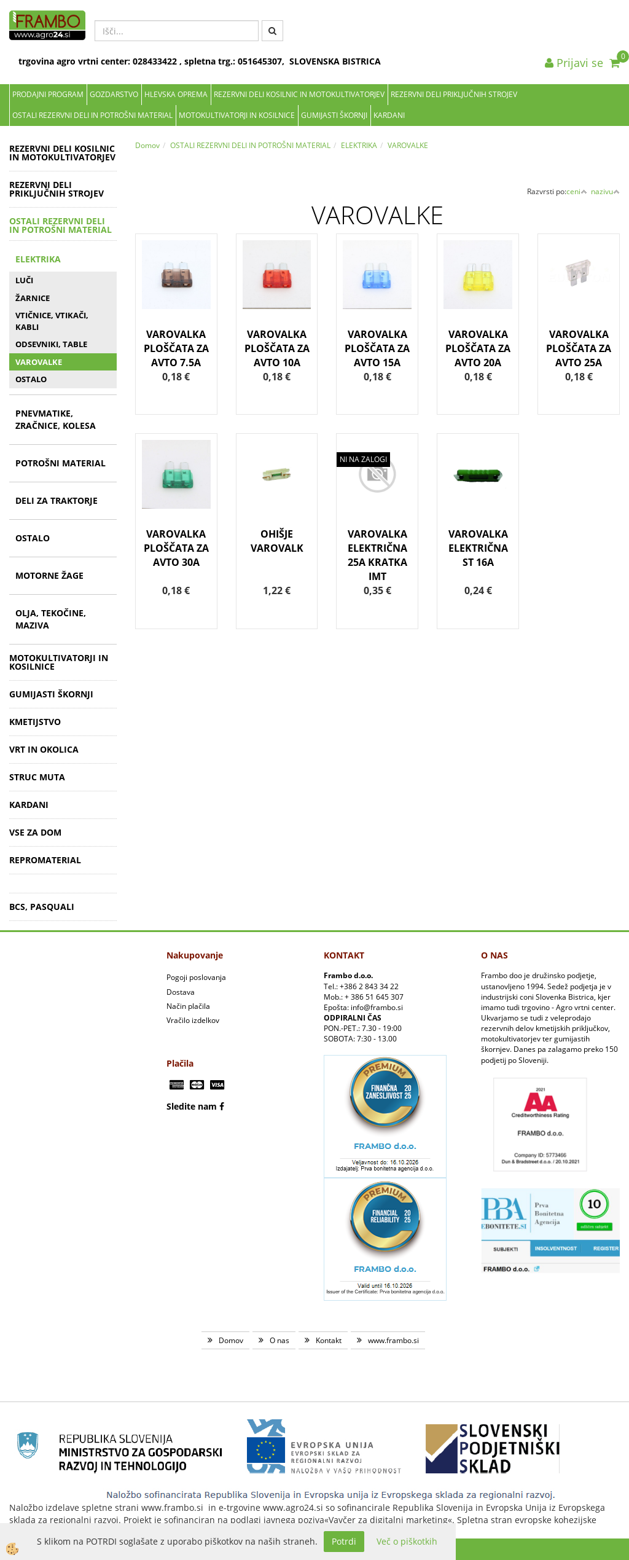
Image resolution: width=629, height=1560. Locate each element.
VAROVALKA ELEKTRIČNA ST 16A (478, 548)
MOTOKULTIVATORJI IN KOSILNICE (237, 115)
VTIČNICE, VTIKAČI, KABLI (51, 321)
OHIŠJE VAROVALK (277, 541)
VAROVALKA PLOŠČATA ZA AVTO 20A (477, 348)
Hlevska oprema (176, 94)
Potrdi (344, 1541)
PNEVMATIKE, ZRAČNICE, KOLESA (55, 419)
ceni (576, 191)
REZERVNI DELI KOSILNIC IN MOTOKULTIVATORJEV (299, 94)
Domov (147, 145)
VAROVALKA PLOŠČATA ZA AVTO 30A (176, 548)
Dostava (180, 992)
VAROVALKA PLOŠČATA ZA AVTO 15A (377, 348)
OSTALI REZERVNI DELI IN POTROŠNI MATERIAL (92, 115)
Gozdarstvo (114, 94)
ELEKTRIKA (38, 259)
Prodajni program (48, 94)
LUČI (24, 280)
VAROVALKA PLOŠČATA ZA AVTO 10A (277, 348)
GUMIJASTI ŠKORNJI (334, 115)
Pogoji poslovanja (196, 977)
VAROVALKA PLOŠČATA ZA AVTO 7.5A (176, 348)
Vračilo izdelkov (192, 1020)
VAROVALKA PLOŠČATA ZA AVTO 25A (578, 348)
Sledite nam (191, 1106)
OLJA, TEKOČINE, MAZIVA (50, 619)
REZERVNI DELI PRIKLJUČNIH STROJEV (454, 94)
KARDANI (389, 115)
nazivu (605, 191)
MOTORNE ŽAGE (49, 575)
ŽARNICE (32, 298)
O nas (279, 1340)
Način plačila (188, 1006)
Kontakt (329, 1340)
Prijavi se (574, 62)
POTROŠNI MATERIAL (60, 463)
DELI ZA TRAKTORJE (56, 500)
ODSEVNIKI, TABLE (51, 344)
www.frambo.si (393, 1340)
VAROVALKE (38, 361)
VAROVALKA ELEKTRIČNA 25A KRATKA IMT (377, 555)
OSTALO (31, 379)
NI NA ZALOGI (363, 459)
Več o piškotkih (407, 1541)
